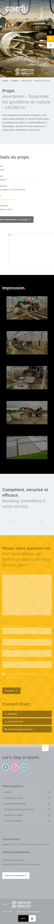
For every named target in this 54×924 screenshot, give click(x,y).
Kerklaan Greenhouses (24, 70)
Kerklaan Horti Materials (24, 73)
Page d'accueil (16, 8)
